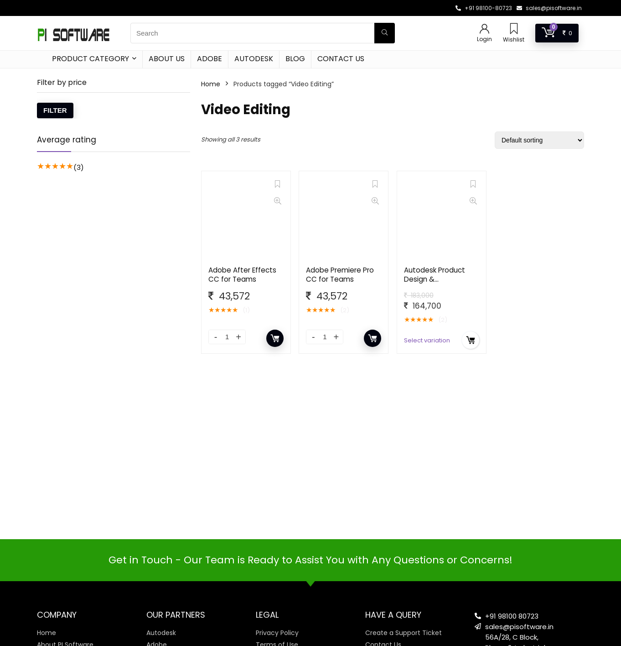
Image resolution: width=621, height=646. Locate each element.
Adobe (209, 58)
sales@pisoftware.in (554, 8)
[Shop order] (539, 140)
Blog (295, 58)
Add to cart (274, 338)
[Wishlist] (513, 29)
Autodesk (253, 58)
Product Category (90, 58)
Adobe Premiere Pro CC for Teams (340, 274)
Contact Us (340, 58)
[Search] (384, 33)
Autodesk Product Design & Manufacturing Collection (434, 283)
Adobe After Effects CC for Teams (242, 274)
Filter (55, 110)
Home (210, 84)
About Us (167, 58)
